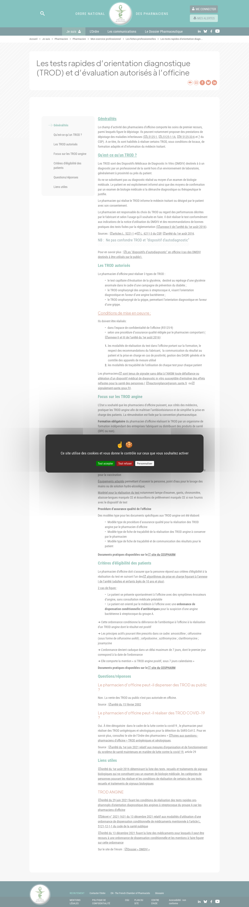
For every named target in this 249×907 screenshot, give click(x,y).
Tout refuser (125, 463)
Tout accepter (105, 463)
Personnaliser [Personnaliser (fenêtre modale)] (144, 463)
